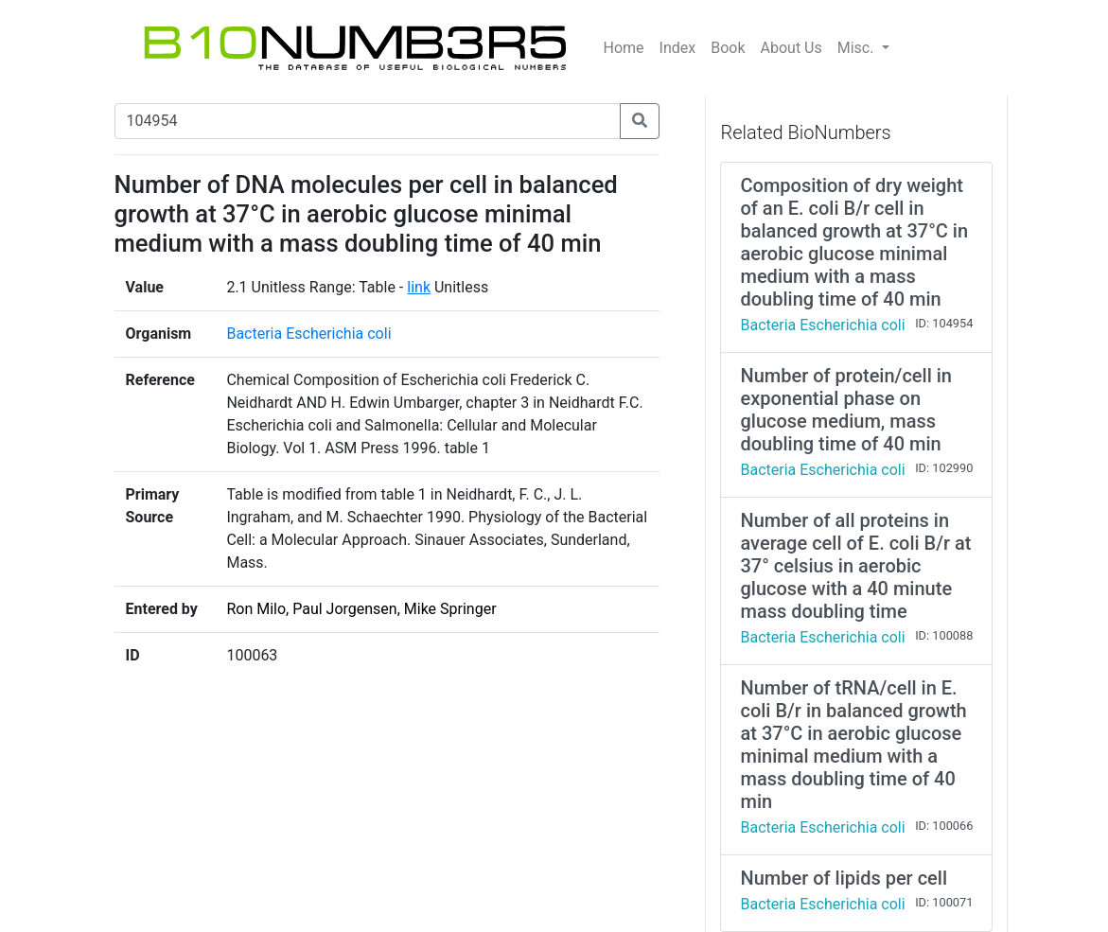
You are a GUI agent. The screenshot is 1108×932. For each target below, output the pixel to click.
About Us (791, 48)
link (419, 287)
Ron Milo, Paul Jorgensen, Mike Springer (361, 609)
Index (678, 48)
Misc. (857, 48)
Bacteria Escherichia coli (308, 334)
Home (624, 48)
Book (728, 48)
